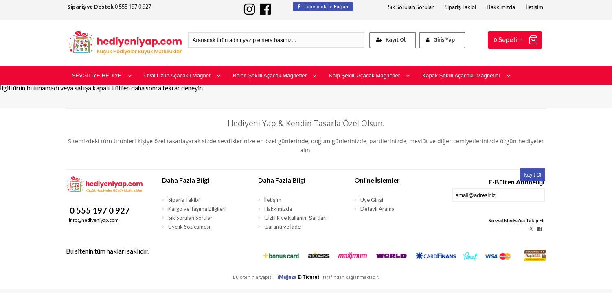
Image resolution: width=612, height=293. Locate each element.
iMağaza (287, 277)
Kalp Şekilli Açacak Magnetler (369, 75)
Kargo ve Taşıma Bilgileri (197, 209)
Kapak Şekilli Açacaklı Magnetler (466, 75)
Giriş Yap (440, 40)
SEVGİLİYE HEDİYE (102, 75)
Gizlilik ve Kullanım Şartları (295, 217)
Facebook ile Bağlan (323, 6)
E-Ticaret (308, 277)
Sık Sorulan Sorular (411, 7)
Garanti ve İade (282, 226)
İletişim (534, 7)
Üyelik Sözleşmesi (189, 226)
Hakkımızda (501, 7)
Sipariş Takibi (460, 7)
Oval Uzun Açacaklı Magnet (182, 75)
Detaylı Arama (377, 209)
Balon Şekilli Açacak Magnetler (275, 75)
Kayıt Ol (391, 40)
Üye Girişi (372, 200)
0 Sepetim (516, 40)
